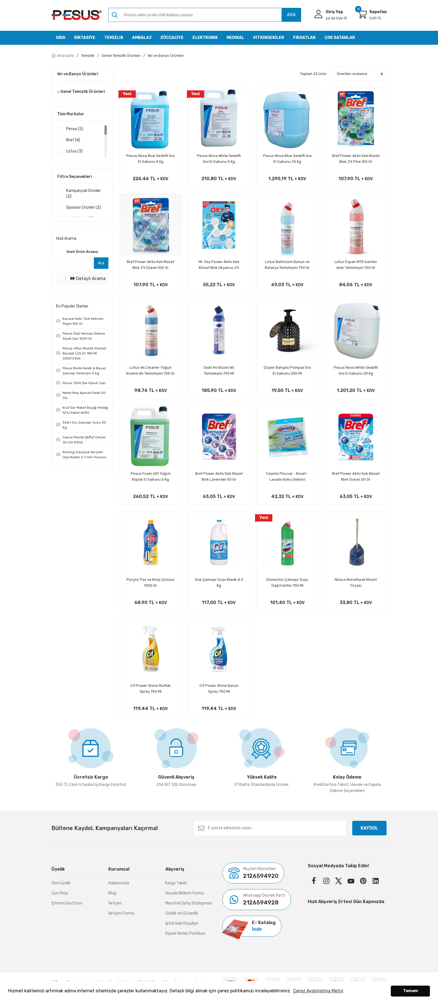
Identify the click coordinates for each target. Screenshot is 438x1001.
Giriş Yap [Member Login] (334, 12)
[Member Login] (318, 14)
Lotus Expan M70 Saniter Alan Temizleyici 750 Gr (355, 265)
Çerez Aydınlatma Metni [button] (318, 990)
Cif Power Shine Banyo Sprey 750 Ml (219, 688)
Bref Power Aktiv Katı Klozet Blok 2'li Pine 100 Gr (356, 159)
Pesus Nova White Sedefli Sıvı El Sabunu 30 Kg (356, 370)
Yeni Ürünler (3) (80, 218)
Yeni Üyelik (60, 883)
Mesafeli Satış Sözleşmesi (188, 903)
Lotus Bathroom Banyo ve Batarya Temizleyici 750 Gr (287, 265)
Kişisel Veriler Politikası (185, 933)
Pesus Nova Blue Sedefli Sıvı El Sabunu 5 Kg (150, 159)
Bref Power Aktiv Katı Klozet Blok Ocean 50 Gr (356, 476)
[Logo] (76, 15)
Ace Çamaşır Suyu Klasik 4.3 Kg (219, 582)
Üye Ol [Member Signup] (336, 18)
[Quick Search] (73, 265)
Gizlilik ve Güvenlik (181, 913)
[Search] (204, 15)
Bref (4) (73, 140)
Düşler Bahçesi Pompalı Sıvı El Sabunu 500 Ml (287, 370)
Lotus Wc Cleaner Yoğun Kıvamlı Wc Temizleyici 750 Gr (150, 370)
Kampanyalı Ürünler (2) (83, 193)
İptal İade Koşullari (181, 923)
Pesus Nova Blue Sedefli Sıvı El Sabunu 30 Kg (287, 159)
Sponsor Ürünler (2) (83, 207)
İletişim (115, 903)
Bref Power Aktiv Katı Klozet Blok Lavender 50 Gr (219, 476)
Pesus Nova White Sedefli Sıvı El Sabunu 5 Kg (219, 159)
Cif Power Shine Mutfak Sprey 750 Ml (150, 688)
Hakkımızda (118, 883)
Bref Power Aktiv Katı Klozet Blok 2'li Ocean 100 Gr (150, 265)
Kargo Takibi (176, 883)
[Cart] (362, 14)
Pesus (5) (74, 128)
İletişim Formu (121, 913)
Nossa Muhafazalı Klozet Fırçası (356, 582)
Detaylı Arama (88, 281)
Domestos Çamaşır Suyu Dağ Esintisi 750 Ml (287, 582)
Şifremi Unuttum (66, 903)
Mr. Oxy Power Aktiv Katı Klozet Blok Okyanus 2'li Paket (219, 265)
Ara (101, 266)
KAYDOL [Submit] (369, 828)
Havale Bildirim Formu (184, 893)
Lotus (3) (74, 151)
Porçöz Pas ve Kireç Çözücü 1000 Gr (151, 582)
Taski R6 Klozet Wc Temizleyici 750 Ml (218, 370)
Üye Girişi (59, 893)
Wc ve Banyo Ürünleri (166, 55)
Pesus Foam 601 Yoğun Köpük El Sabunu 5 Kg (151, 476)
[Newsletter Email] (270, 828)
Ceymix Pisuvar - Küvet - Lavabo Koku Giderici (287, 476)
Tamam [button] (410, 990)
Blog (112, 893)
